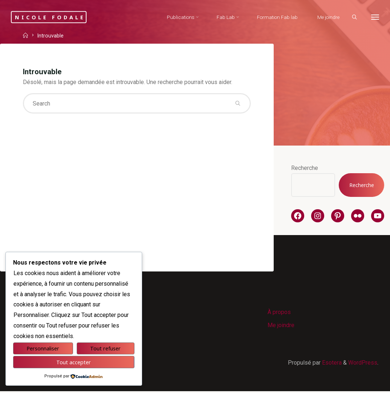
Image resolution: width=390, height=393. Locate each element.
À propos (279, 312)
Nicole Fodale (54, 16)
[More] (374, 17)
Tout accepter (73, 362)
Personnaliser (43, 348)
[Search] (353, 17)
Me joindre (281, 326)
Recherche (304, 167)
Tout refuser (105, 348)
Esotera (331, 364)
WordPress (362, 364)
